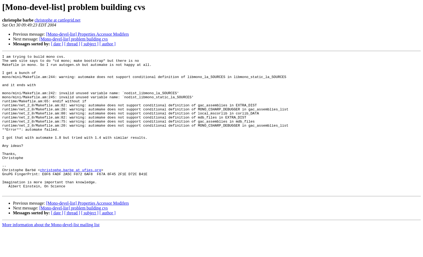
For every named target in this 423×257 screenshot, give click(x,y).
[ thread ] (72, 44)
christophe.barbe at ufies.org (70, 193)
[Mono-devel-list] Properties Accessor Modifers (87, 34)
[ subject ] (89, 44)
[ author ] (108, 44)
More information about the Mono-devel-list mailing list (51, 252)
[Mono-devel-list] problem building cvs (73, 39)
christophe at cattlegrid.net (57, 20)
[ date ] (57, 44)
